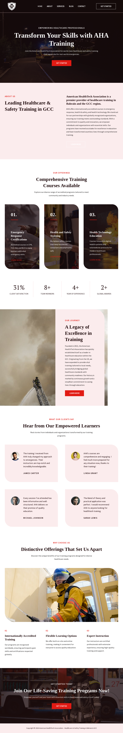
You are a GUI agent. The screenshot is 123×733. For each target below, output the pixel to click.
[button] (106, 6)
